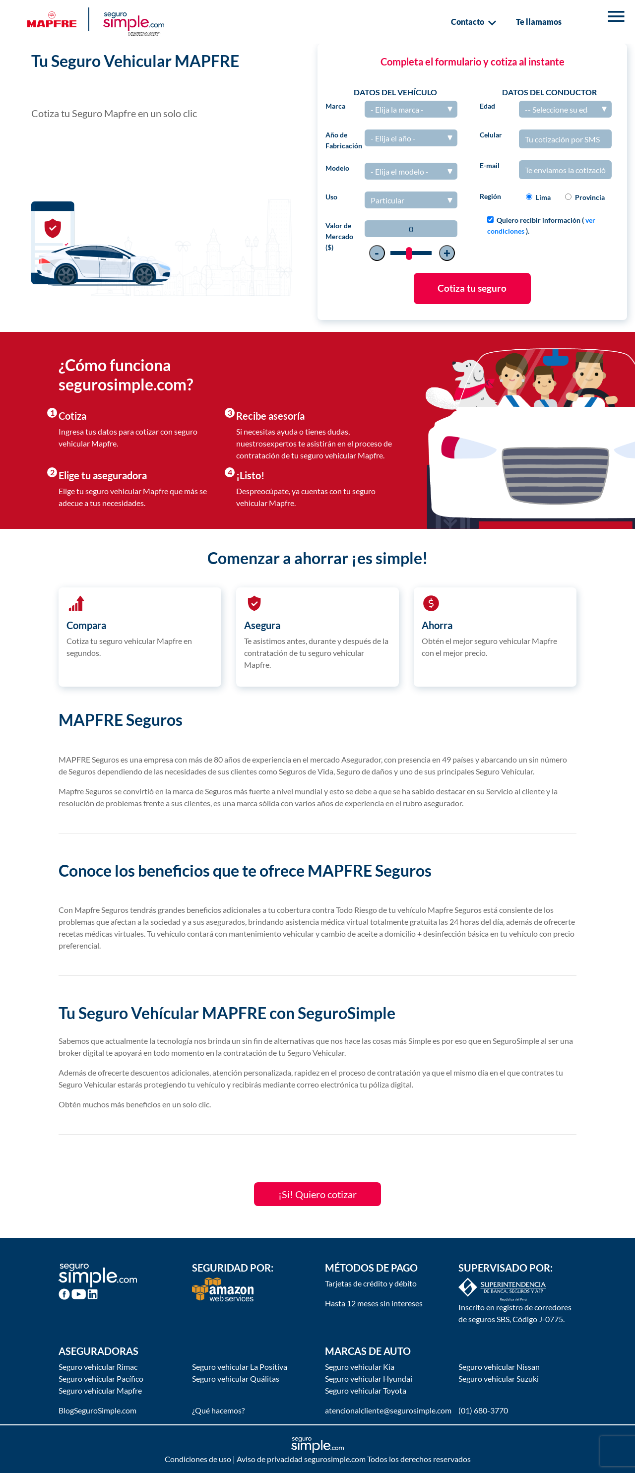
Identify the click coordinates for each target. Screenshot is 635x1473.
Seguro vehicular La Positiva (239, 1366)
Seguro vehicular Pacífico (101, 1378)
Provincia (590, 197)
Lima (543, 197)
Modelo (337, 168)
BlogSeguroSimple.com (97, 1410)
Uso (331, 196)
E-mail (490, 165)
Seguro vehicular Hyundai (368, 1378)
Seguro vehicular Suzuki (498, 1378)
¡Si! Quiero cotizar (317, 1194)
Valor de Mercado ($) (339, 236)
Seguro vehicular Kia (359, 1366)
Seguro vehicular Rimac (98, 1366)
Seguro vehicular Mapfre (100, 1390)
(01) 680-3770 (483, 1410)
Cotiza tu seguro (472, 288)
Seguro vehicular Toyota (365, 1390)
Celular (491, 134)
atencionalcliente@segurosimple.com (388, 1410)
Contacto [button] (473, 23)
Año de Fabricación (343, 140)
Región (490, 196)
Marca (335, 106)
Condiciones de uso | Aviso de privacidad (234, 1459)
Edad (487, 106)
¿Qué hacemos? (218, 1410)
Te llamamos (539, 21)
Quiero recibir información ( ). (541, 225)
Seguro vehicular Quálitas (235, 1378)
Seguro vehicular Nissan (499, 1366)
